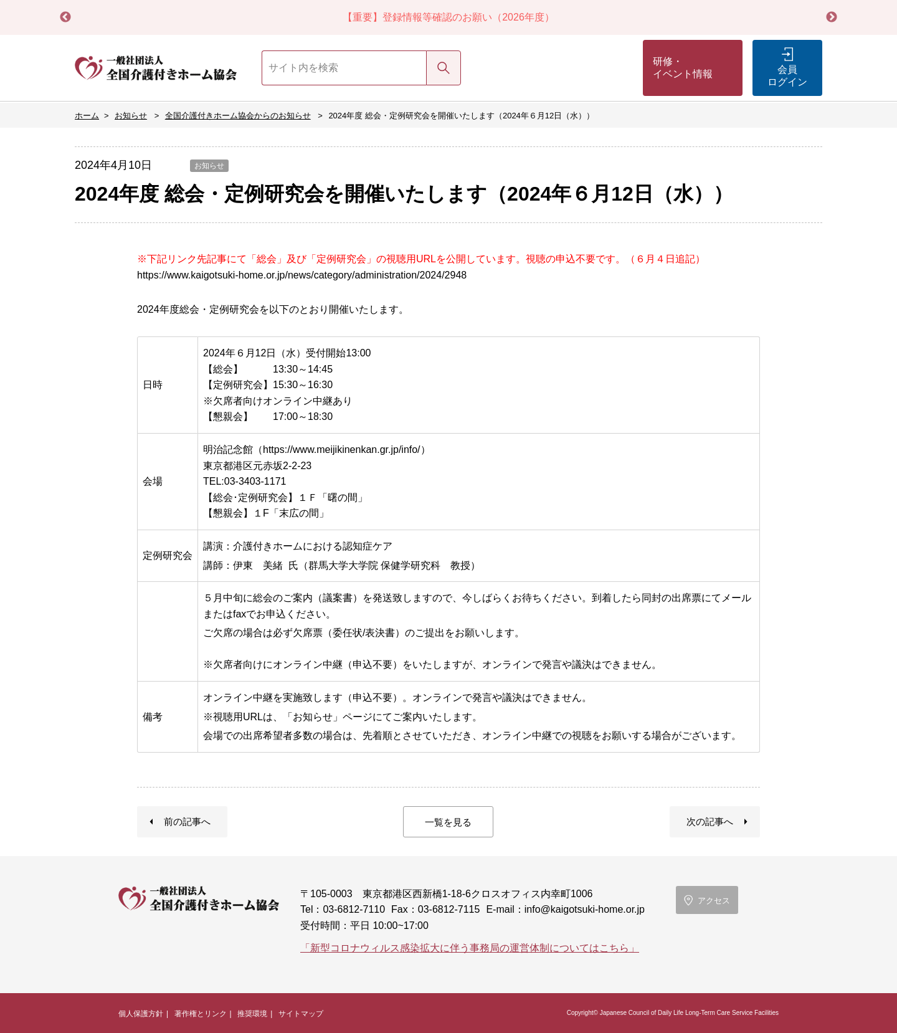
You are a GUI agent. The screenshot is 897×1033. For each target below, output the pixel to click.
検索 (443, 67)
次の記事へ (709, 821)
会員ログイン (787, 75)
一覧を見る (448, 822)
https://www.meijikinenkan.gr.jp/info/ (341, 449)
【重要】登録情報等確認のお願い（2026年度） (448, 17)
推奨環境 (252, 1013)
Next (831, 17)
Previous (65, 17)
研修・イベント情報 (683, 67)
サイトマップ (300, 1013)
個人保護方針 (140, 1013)
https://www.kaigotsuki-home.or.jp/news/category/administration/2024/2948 (302, 275)
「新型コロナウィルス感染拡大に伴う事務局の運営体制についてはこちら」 (469, 948)
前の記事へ (187, 821)
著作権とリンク (200, 1013)
